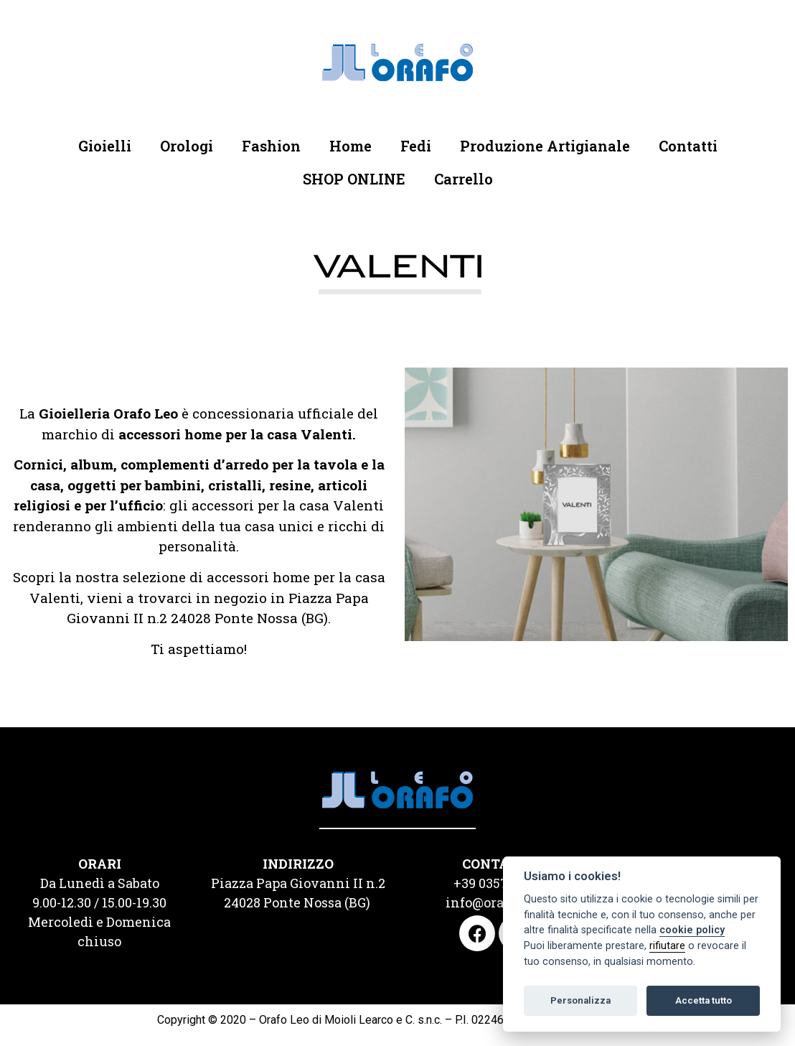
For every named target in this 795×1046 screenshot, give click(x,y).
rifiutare (667, 946)
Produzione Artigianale (545, 145)
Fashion (271, 145)
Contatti (688, 145)
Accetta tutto (703, 1000)
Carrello (463, 178)
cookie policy (692, 930)
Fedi (415, 145)
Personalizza (580, 1000)
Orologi (186, 145)
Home (350, 145)
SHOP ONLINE (354, 178)
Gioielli (104, 145)
